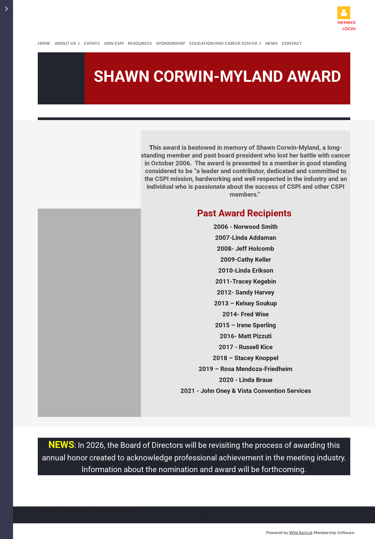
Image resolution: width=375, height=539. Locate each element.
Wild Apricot (300, 532)
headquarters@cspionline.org (267, 519)
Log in (343, 12)
